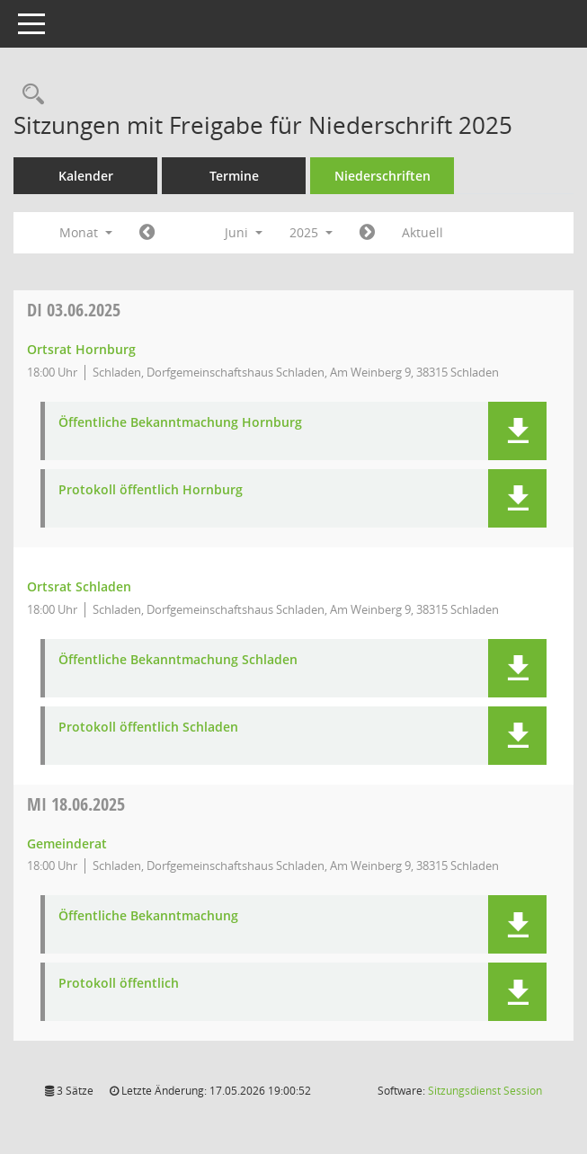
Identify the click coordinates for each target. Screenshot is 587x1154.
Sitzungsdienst (485, 1090)
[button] (517, 431)
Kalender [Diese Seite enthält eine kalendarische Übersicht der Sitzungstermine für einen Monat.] (85, 175)
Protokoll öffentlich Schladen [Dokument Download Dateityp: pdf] (148, 727)
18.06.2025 (76, 804)
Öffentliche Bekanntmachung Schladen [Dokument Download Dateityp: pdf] (178, 660)
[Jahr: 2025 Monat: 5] (147, 233)
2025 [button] (311, 232)
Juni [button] (243, 232)
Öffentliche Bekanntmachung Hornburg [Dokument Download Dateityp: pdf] (180, 423)
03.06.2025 (73, 309)
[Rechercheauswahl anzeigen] (28, 95)
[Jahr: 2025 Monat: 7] (367, 233)
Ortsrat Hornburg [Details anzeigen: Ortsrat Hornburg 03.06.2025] (81, 349)
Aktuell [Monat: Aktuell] (422, 232)
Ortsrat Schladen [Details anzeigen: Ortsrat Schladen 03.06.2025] (79, 586)
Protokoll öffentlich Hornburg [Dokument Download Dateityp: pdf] (150, 490)
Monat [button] (85, 232)
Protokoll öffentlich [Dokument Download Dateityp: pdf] (118, 983)
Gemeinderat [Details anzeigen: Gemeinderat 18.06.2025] (67, 843)
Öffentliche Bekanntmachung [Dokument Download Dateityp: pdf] (148, 916)
